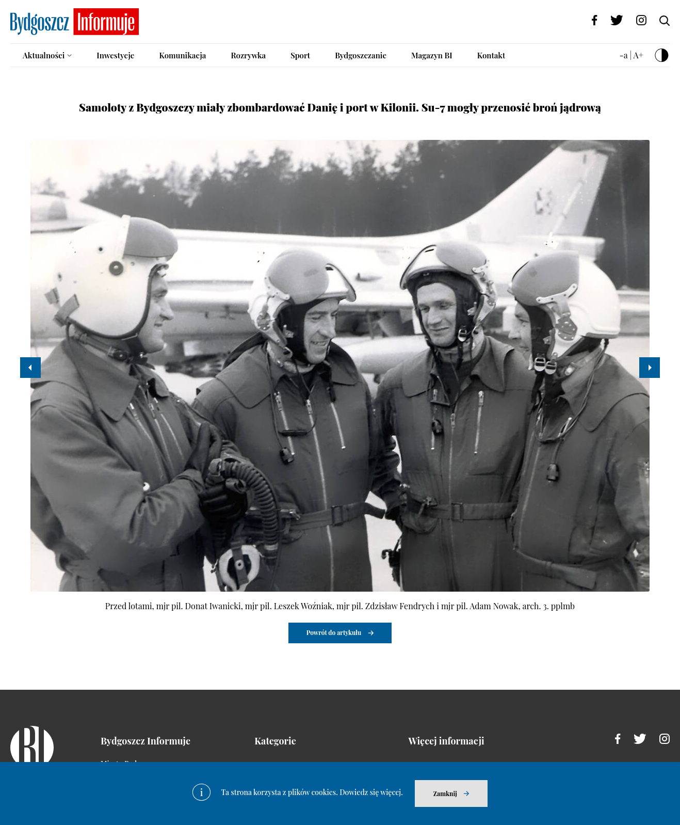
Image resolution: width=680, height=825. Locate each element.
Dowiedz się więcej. (371, 792)
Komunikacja (182, 55)
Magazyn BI (431, 55)
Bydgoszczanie (360, 55)
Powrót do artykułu (334, 632)
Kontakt (491, 55)
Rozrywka (248, 55)
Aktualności (43, 55)
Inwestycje (115, 55)
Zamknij (445, 793)
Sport (300, 55)
